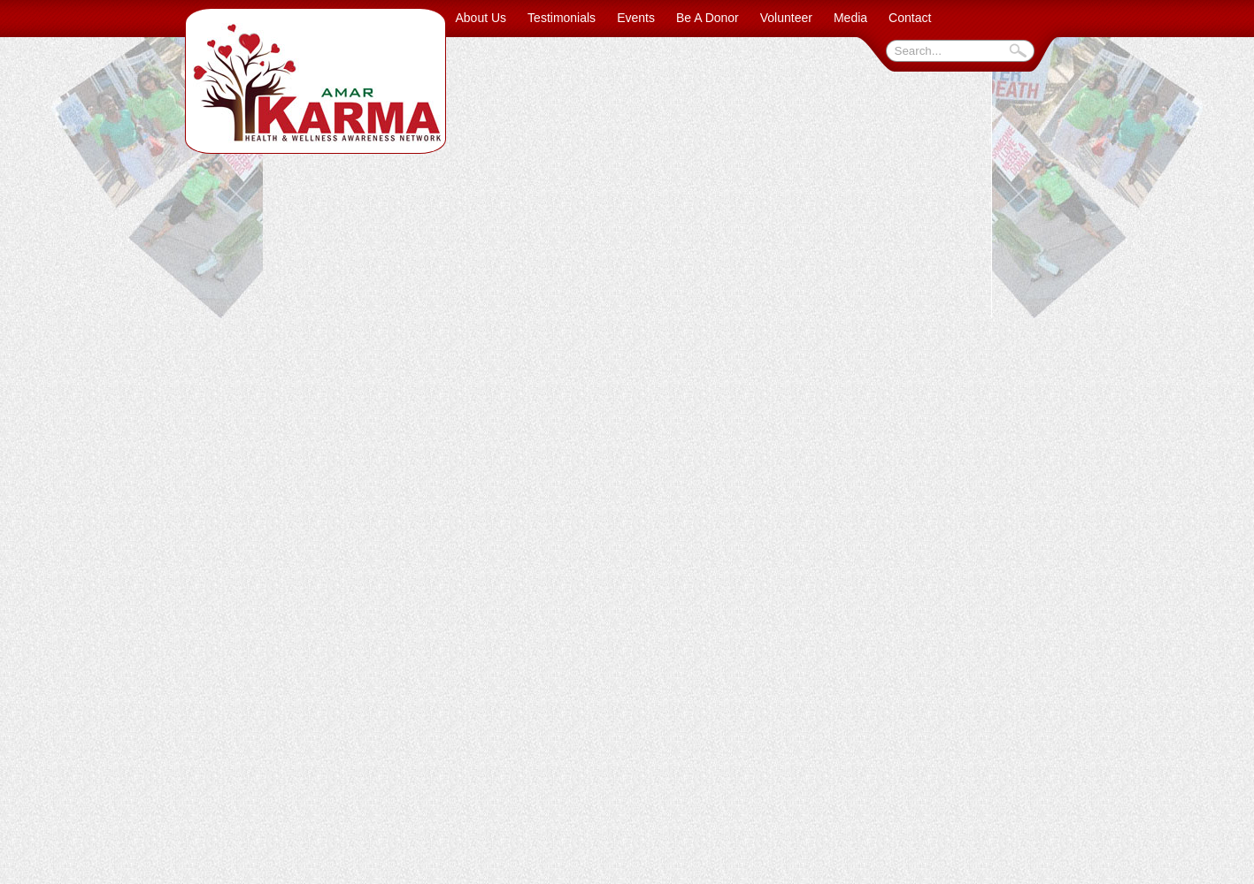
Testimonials (561, 18)
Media (850, 18)
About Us (481, 18)
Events (636, 18)
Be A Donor (707, 18)
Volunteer (786, 18)
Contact (910, 18)
